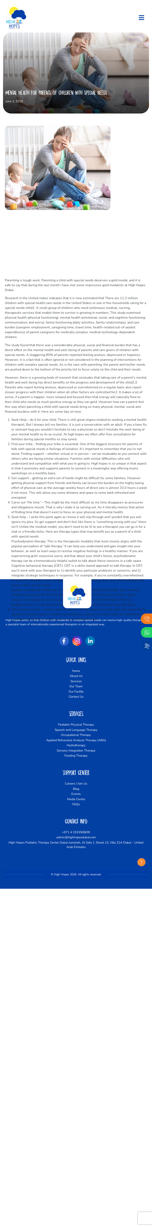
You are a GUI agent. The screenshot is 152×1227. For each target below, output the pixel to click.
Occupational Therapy (76, 735)
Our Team (76, 686)
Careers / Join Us (76, 784)
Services (76, 681)
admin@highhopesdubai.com (76, 837)
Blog (76, 789)
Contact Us (76, 697)
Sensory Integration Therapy (76, 750)
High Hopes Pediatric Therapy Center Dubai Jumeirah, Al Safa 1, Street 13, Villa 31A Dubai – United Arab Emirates (76, 844)
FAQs (76, 804)
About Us (76, 676)
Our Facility (76, 692)
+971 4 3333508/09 (76, 832)
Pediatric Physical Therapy (76, 725)
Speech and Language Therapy (76, 730)
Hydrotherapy (76, 745)
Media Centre (76, 799)
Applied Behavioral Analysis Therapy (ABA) (76, 740)
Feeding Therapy (76, 756)
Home (76, 671)
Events (76, 794)
